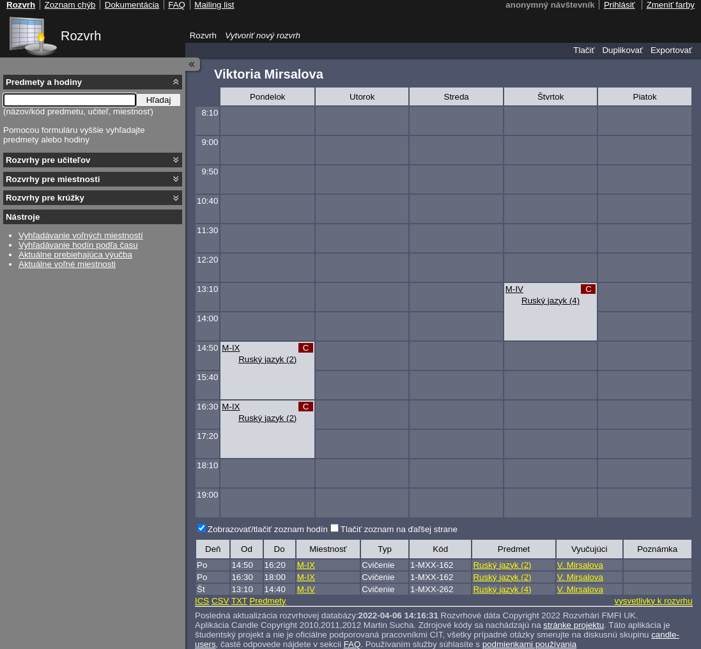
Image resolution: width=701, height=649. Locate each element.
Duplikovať (622, 50)
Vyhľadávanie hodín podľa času (78, 245)
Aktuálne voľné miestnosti (67, 264)
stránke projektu (573, 625)
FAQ (176, 5)
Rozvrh (81, 36)
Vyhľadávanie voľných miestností (81, 235)
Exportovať (671, 50)
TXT (239, 601)
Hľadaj (158, 100)
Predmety (267, 601)
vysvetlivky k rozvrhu (653, 601)
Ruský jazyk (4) (550, 300)
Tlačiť (583, 50)
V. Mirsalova (580, 565)
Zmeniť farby (671, 5)
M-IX (231, 348)
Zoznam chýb (69, 5)
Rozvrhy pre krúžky (45, 197)
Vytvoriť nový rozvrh (262, 35)
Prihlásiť (619, 5)
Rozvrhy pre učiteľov (48, 160)
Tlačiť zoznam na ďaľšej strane (399, 529)
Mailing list (214, 5)
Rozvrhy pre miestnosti (53, 179)
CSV (220, 601)
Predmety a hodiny (44, 82)
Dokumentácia (132, 5)
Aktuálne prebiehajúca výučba (75, 254)
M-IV (514, 289)
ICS (202, 601)
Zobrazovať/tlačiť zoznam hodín (268, 529)
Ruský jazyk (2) (267, 359)
